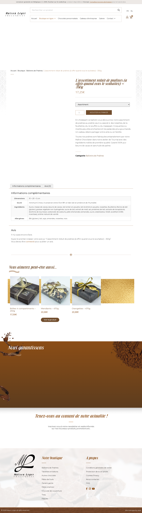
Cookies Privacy (92, 475)
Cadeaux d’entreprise (88, 18)
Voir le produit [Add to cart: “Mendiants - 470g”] (50, 320)
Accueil (34, 18)
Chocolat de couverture (52, 491)
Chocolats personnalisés (68, 18)
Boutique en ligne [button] (47, 18)
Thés (44, 495)
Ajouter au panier (99, 112)
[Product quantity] (79, 112)
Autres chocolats (49, 475)
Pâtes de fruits (48, 479)
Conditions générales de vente (99, 467)
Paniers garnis (47, 483)
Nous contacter (92, 479)
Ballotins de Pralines (34, 70)
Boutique (21, 70)
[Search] (118, 10)
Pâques (45, 498)
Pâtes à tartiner (48, 487)
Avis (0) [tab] (47, 186)
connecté (30, 241)
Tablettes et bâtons (50, 471)
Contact (111, 18)
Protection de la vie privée (97, 471)
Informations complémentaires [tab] (26, 186)
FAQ (88, 483)
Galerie (102, 18)
